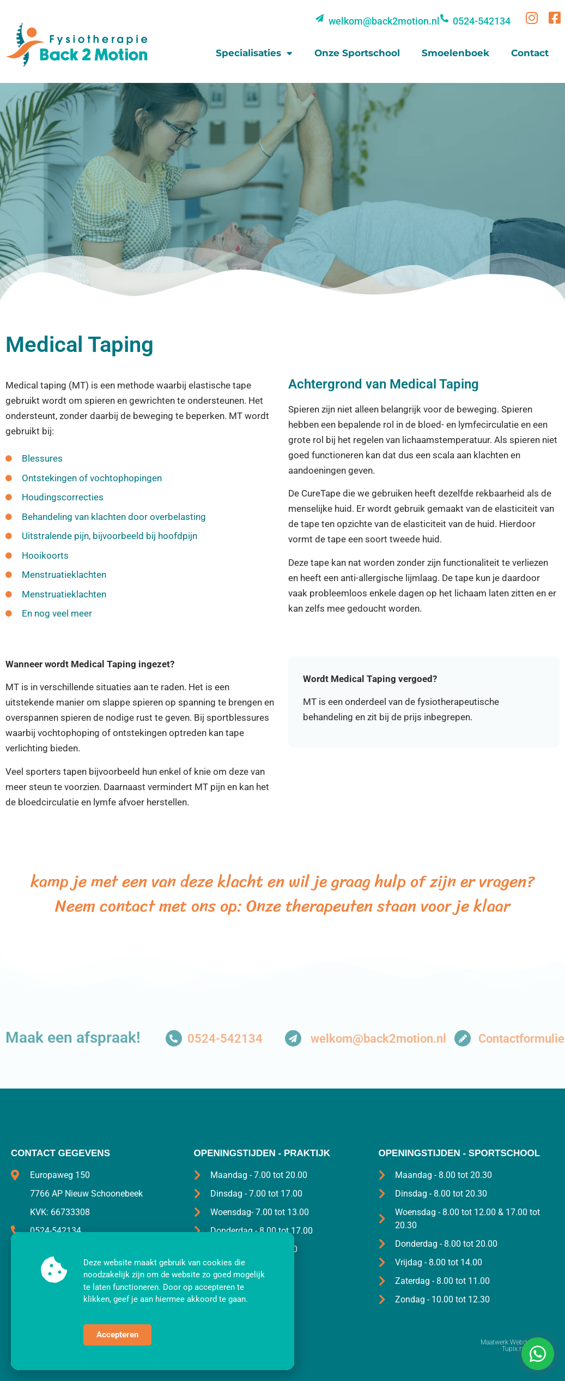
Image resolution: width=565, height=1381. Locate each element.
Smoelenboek (455, 52)
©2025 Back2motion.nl (44, 1342)
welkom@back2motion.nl (378, 1038)
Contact (530, 52)
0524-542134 (225, 1038)
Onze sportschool (357, 52)
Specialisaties (254, 53)
